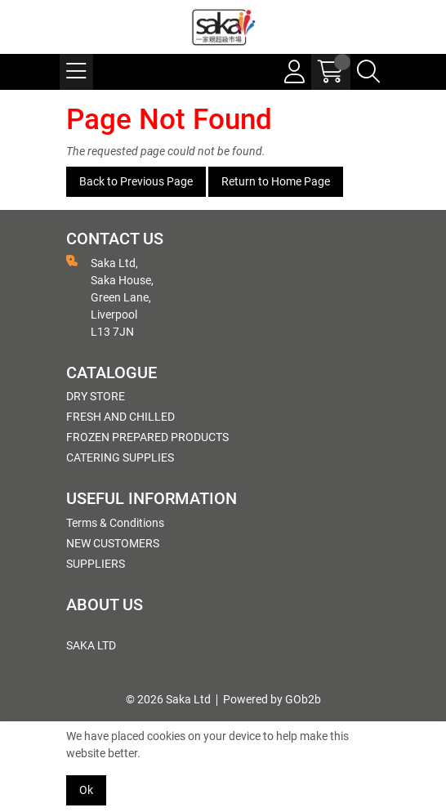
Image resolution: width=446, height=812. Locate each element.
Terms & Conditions (115, 522)
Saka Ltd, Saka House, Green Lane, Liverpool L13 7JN (110, 296)
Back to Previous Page (136, 181)
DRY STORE (95, 396)
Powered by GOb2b (272, 699)
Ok (86, 789)
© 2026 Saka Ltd (168, 699)
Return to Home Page (275, 181)
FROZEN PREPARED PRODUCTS (147, 437)
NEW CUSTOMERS (112, 543)
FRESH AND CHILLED (120, 416)
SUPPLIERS (95, 563)
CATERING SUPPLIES (120, 457)
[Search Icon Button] (368, 72)
